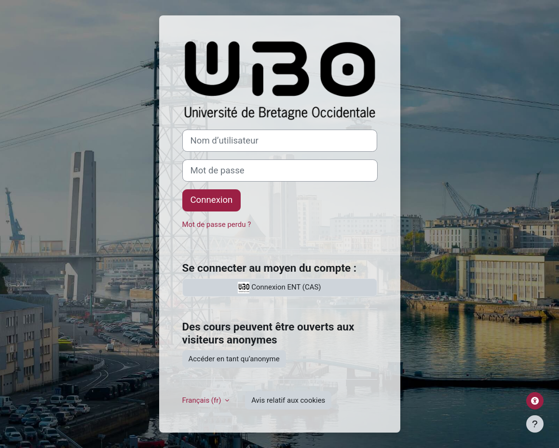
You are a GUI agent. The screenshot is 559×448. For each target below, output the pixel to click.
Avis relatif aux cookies (288, 400)
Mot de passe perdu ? (216, 224)
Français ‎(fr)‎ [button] (202, 400)
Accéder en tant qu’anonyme (234, 359)
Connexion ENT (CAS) (279, 287)
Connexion (212, 200)
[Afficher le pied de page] (535, 424)
